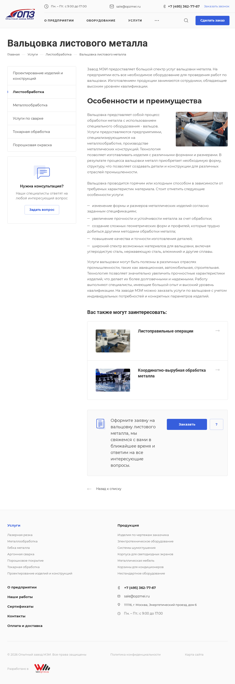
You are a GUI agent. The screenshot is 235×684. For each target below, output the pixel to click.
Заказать (187, 424)
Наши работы (20, 597)
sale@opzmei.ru (128, 6)
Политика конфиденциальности (135, 654)
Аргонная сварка (20, 554)
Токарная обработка (31, 131)
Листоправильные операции (165, 331)
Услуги (13, 525)
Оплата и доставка (24, 626)
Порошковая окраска (32, 145)
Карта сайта (194, 654)
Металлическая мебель (136, 560)
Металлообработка (30, 105)
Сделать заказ (212, 20)
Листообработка (28, 92)
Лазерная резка (20, 535)
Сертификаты (20, 606)
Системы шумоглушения (137, 547)
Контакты (16, 616)
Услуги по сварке (28, 118)
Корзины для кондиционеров (141, 567)
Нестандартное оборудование (141, 573)
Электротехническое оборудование (145, 541)
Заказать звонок (216, 6)
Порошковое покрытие (25, 560)
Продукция (128, 525)
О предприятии (22, 587)
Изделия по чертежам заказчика (143, 535)
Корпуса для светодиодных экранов (145, 554)
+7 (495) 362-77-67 (184, 6)
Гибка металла (18, 547)
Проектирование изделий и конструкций (38, 76)
